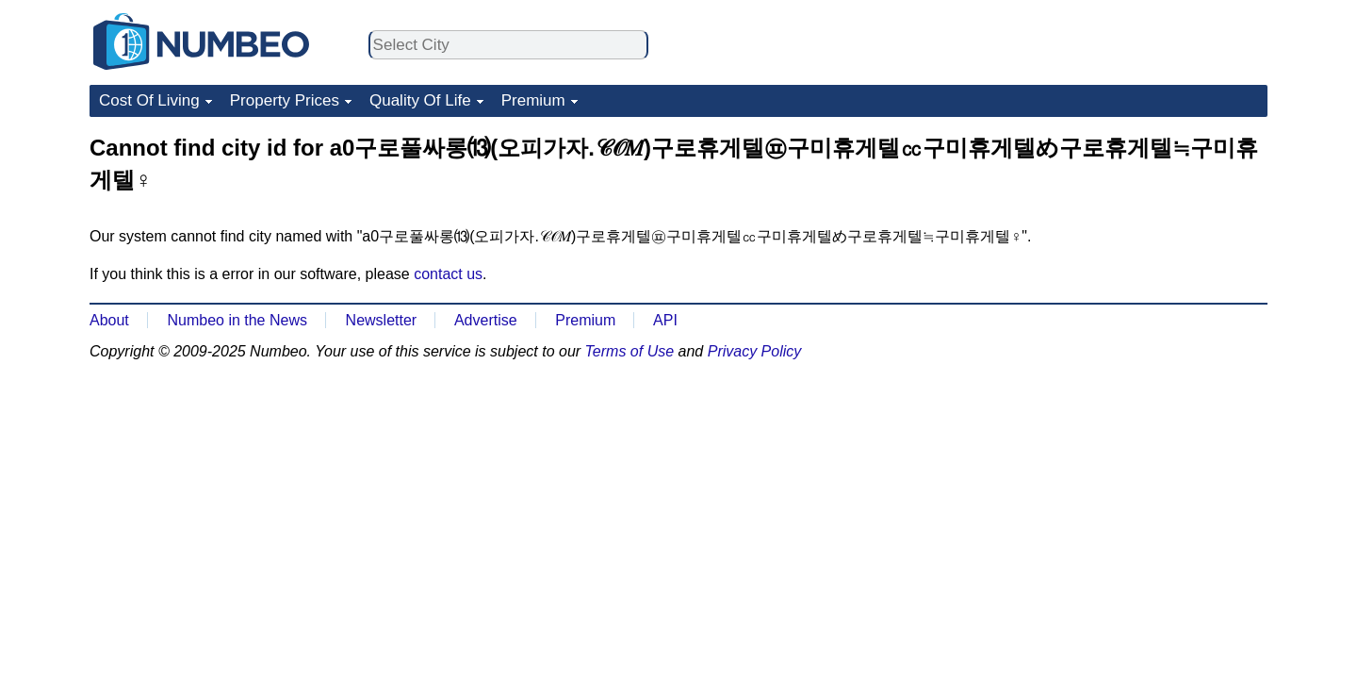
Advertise (485, 320)
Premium (533, 100)
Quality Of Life (420, 100)
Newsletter (381, 320)
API (665, 320)
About (109, 320)
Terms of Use (630, 351)
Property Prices (284, 100)
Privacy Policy (755, 351)
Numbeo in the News (237, 320)
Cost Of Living (149, 100)
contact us (448, 274)
